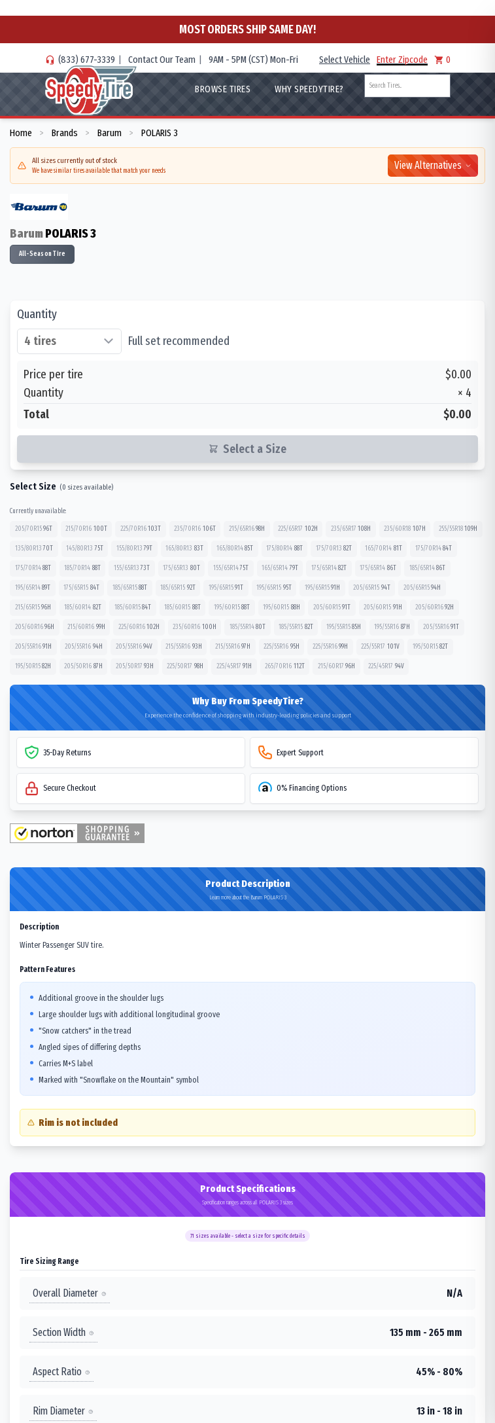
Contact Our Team (162, 59)
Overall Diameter (70, 1293)
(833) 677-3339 (86, 59)
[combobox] (407, 86)
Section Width (63, 1332)
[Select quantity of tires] (69, 342)
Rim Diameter (63, 1411)
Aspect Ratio (61, 1371)
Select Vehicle (344, 59)
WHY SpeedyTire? (309, 89)
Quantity (37, 314)
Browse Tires (222, 89)
